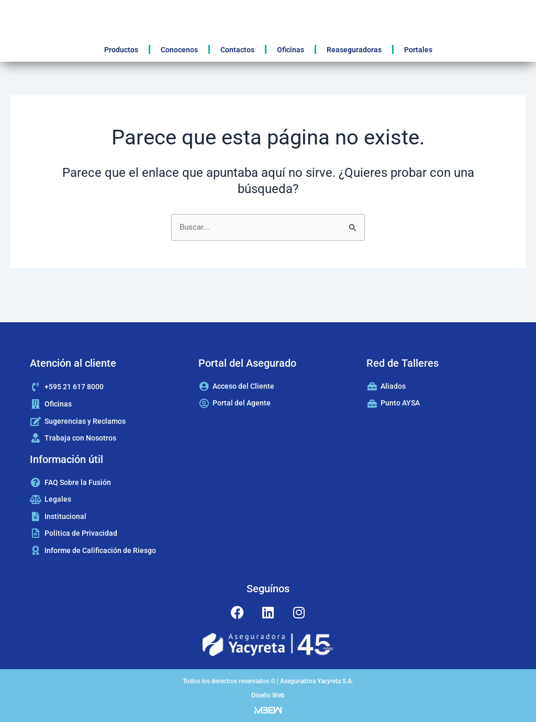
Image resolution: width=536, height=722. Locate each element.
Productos (121, 50)
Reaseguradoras (354, 50)
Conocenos (179, 50)
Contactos (237, 50)
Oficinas (290, 50)
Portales (418, 50)
